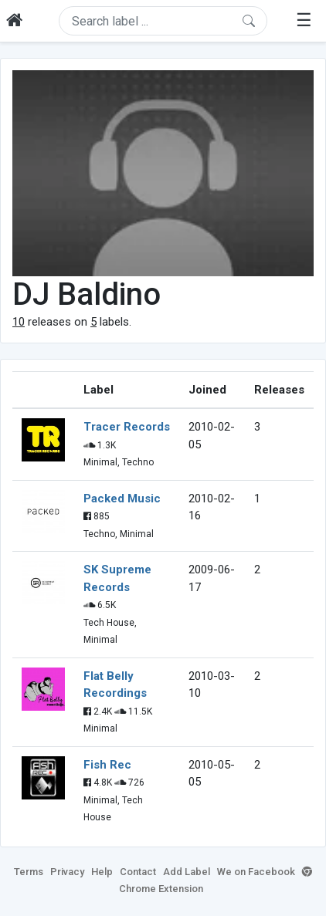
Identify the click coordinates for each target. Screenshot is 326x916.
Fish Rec (107, 765)
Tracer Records (126, 427)
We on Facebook (256, 871)
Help (102, 871)
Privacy (67, 871)
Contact (138, 871)
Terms (28, 871)
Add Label (186, 871)
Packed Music (122, 498)
